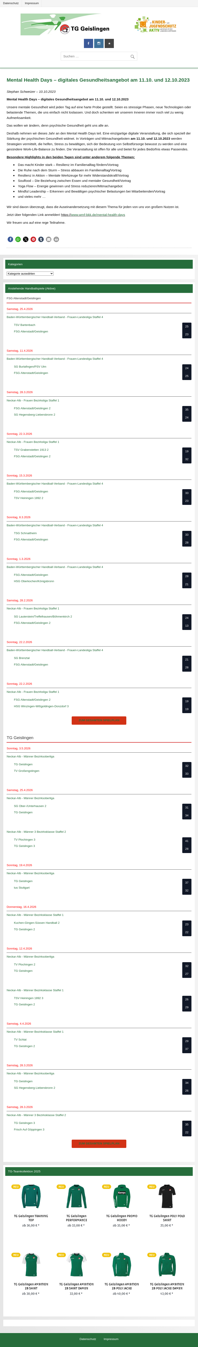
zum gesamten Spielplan (99, 720)
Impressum (32, 3)
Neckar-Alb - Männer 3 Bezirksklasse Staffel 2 (36, 831)
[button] (10, 239)
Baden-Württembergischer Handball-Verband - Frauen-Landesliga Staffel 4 (55, 317)
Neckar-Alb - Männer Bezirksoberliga (30, 756)
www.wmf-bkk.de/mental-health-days (98, 215)
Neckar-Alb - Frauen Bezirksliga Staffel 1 (33, 400)
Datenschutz (11, 3)
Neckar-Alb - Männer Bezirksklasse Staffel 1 (35, 915)
